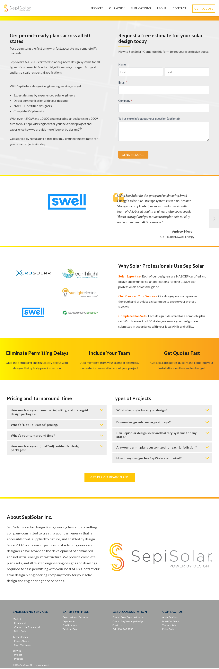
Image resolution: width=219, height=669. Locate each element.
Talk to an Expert (71, 629)
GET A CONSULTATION (129, 612)
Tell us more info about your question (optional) (149, 118)
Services (97, 8)
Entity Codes (169, 629)
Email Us (117, 625)
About (162, 8)
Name (122, 64)
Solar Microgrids (22, 645)
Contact (179, 8)
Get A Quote (203, 8)
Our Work (117, 8)
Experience (68, 621)
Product (18, 659)
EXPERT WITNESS (76, 612)
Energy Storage (22, 641)
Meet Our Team (170, 621)
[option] (109, 218)
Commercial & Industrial (27, 627)
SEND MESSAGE (133, 154)
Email (122, 82)
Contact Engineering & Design (128, 621)
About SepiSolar (170, 617)
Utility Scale (20, 631)
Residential (20, 623)
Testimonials (169, 625)
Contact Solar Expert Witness (127, 617)
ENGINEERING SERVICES (30, 612)
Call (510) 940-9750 (122, 629)
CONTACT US (172, 612)
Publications (141, 8)
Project (18, 655)
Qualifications (70, 625)
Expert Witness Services (75, 617)
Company (125, 100)
